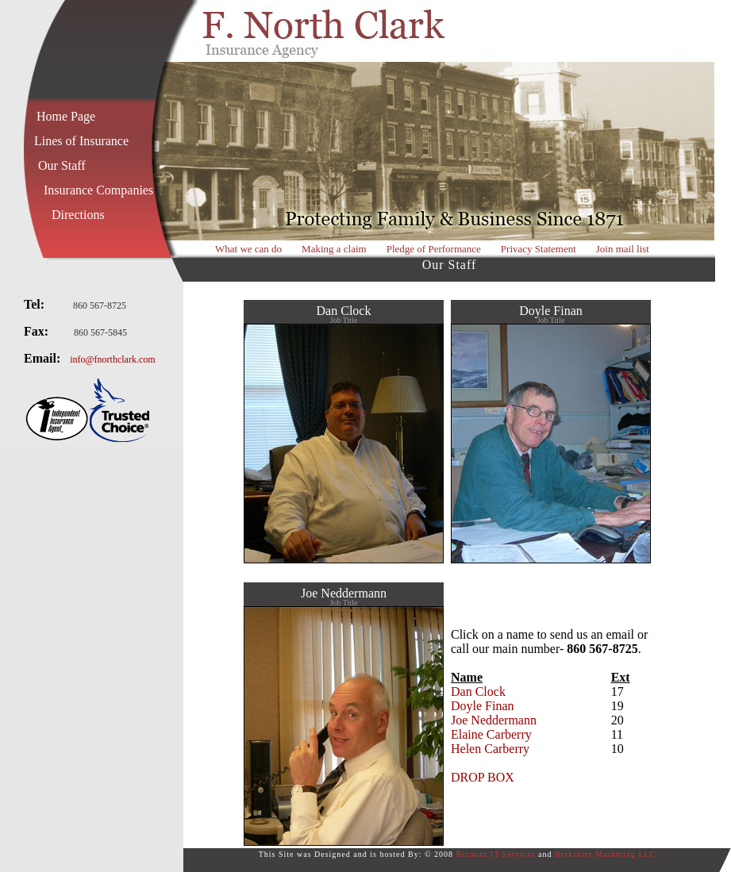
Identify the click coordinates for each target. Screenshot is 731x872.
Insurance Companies (98, 190)
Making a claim (334, 249)
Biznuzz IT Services (496, 854)
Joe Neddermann (494, 720)
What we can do (248, 249)
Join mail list (622, 249)
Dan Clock (478, 691)
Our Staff (62, 165)
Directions (78, 214)
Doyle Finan (482, 706)
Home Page (66, 116)
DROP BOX (482, 777)
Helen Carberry (490, 748)
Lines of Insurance (81, 141)
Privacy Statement (538, 249)
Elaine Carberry (491, 734)
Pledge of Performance (434, 249)
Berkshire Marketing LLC (605, 854)
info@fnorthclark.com (112, 359)
